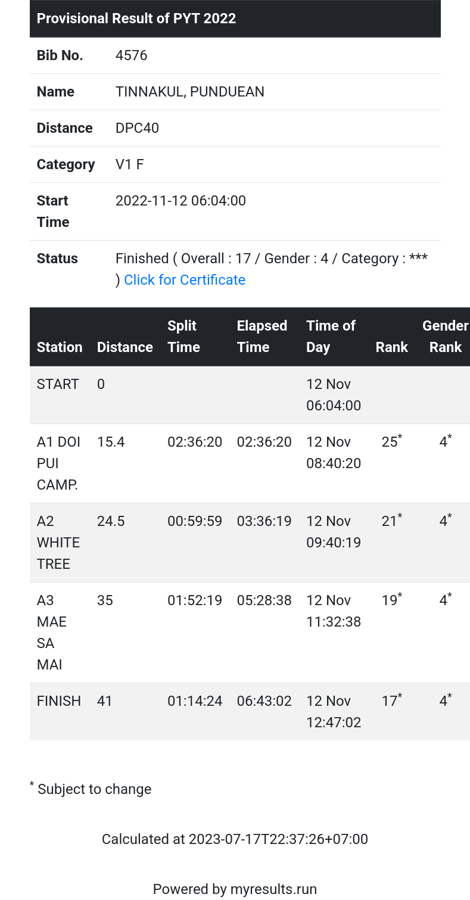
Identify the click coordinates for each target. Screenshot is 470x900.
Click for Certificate (184, 280)
